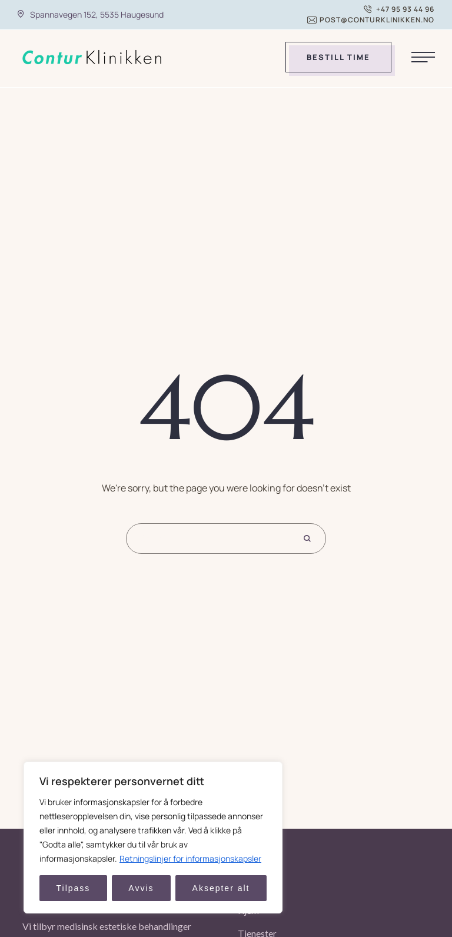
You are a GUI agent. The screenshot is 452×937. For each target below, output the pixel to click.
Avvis (141, 888)
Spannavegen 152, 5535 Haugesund (97, 14)
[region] (153, 837)
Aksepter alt (221, 888)
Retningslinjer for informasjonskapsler (190, 858)
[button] (399, 9)
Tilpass (73, 888)
